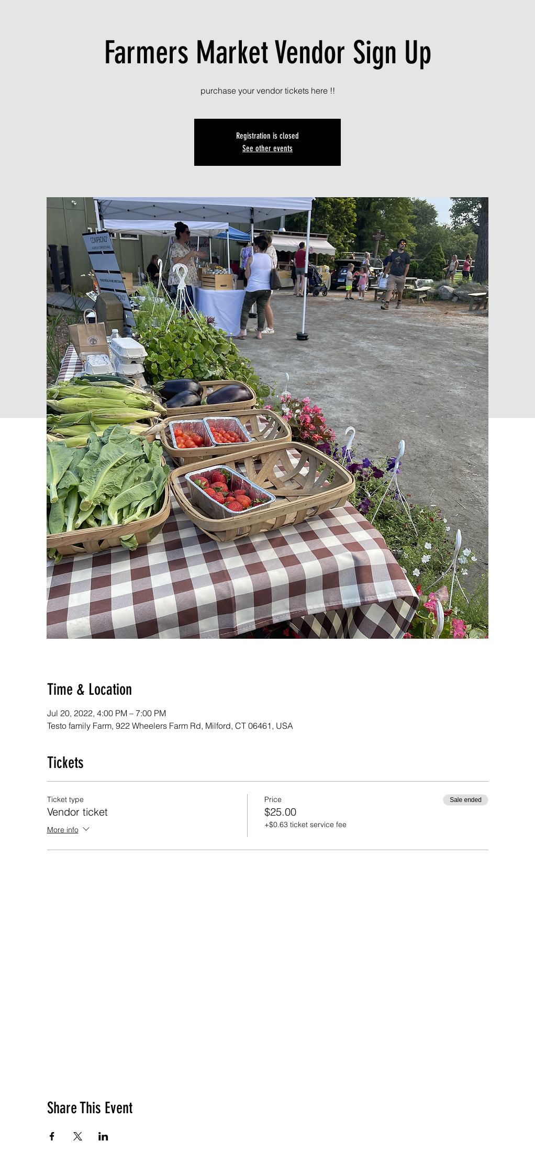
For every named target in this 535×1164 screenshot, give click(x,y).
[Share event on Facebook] (52, 1136)
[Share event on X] (78, 1136)
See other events (267, 148)
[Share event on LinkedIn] (103, 1136)
